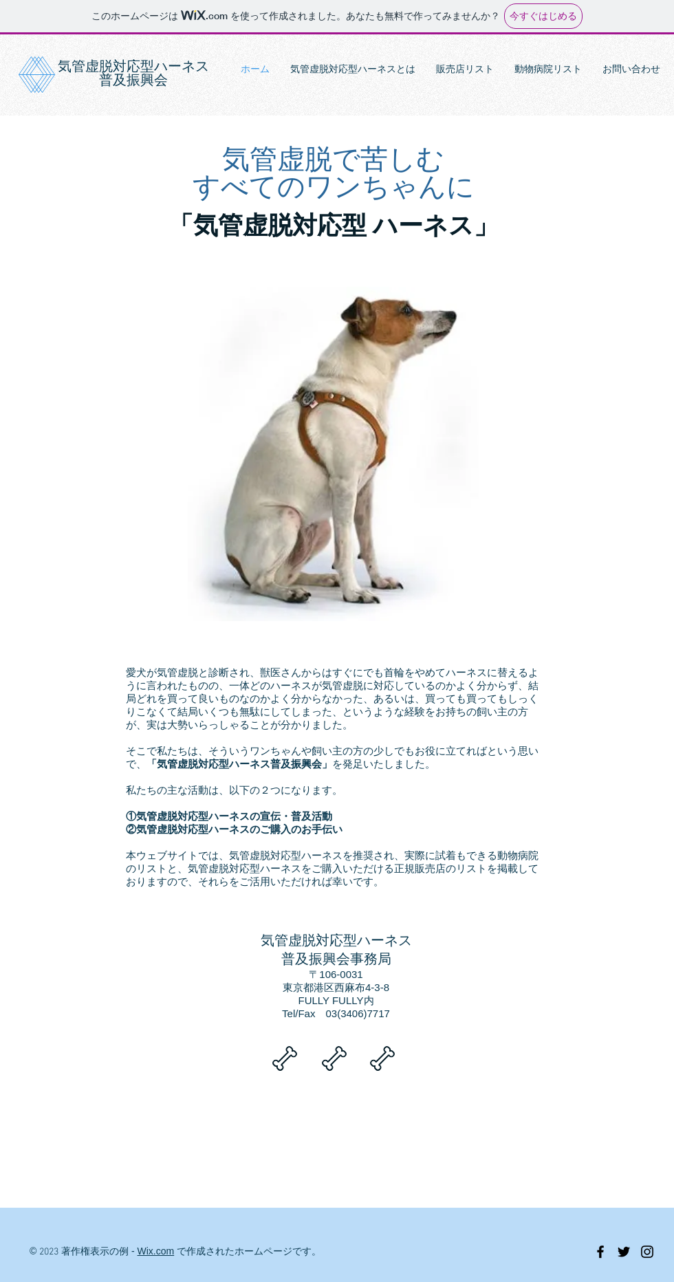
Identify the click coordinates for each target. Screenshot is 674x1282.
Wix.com (156, 1251)
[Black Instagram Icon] (647, 1251)
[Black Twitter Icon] (624, 1251)
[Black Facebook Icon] (600, 1251)
